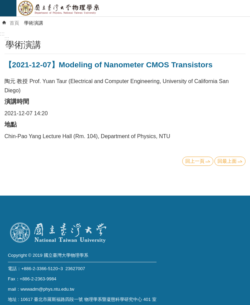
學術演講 (33, 23)
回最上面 (227, 161)
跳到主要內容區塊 (3, 3)
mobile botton (8, 8)
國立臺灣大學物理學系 (133, 8)
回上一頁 (194, 161)
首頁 (14, 23)
